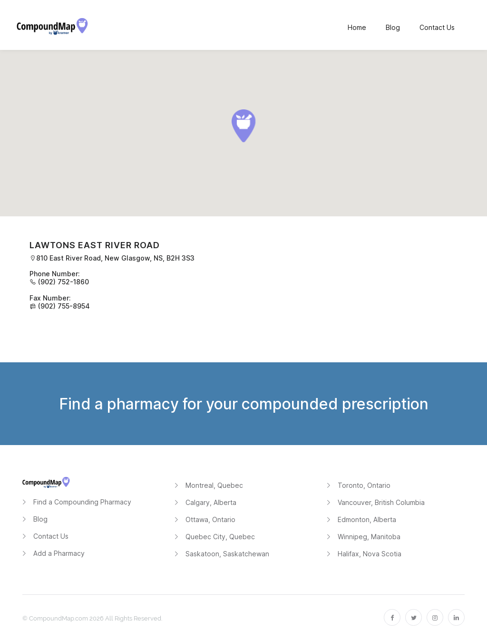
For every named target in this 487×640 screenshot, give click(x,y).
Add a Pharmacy (59, 553)
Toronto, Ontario (364, 485)
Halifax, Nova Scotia (369, 554)
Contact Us (50, 536)
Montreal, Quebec (214, 485)
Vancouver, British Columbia (381, 502)
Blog (40, 519)
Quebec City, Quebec (220, 537)
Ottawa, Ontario (210, 519)
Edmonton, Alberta (367, 519)
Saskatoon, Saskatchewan (227, 554)
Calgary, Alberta (210, 502)
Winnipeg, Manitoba (369, 537)
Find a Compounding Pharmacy (82, 502)
